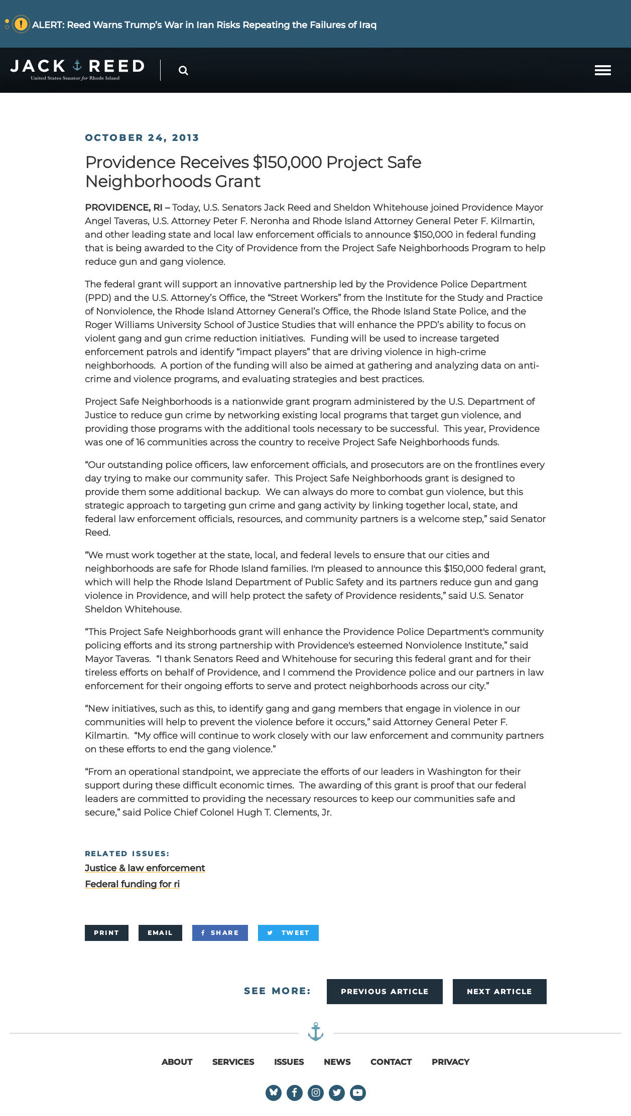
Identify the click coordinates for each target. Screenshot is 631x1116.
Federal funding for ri (132, 884)
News (337, 1062)
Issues (289, 1062)
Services (233, 1062)
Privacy (450, 1062)
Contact (391, 1062)
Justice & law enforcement (145, 868)
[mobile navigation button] (603, 70)
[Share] (220, 933)
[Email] (160, 933)
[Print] (107, 933)
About (177, 1062)
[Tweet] (288, 933)
